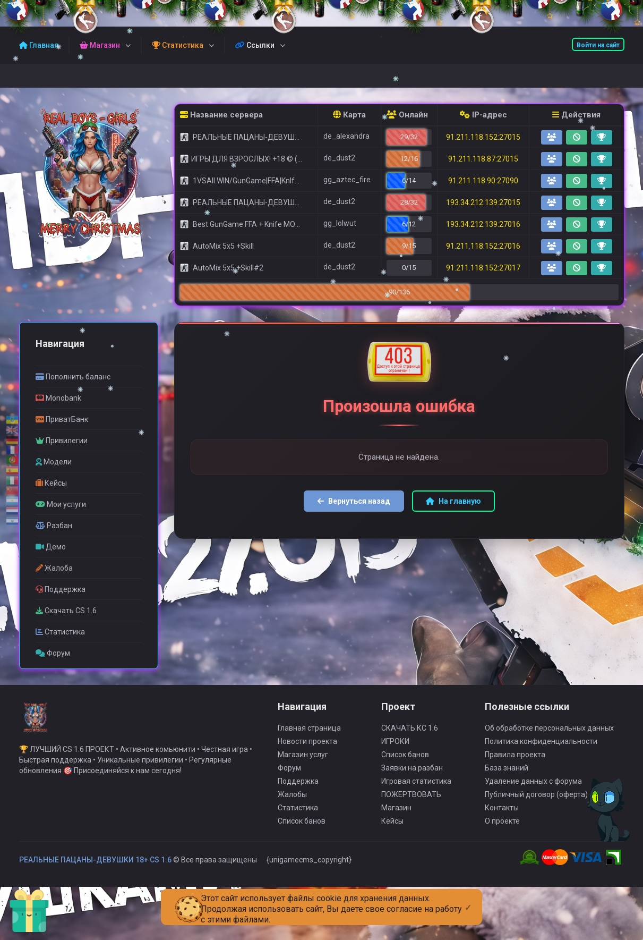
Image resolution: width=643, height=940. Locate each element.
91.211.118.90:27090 (483, 180)
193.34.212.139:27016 (483, 224)
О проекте (502, 826)
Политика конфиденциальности (541, 746)
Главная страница (309, 733)
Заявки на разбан (412, 773)
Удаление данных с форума (533, 786)
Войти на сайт (598, 45)
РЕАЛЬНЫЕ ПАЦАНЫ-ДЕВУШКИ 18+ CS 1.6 (95, 865)
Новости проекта (307, 746)
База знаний (506, 773)
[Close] (468, 899)
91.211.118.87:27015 (483, 159)
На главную (453, 501)
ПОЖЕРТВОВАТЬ (411, 799)
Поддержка (298, 786)
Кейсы (392, 826)
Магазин (396, 813)
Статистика (298, 813)
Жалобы (292, 799)
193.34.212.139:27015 (483, 202)
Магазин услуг (303, 760)
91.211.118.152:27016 (483, 246)
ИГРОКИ (395, 746)
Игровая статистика (416, 786)
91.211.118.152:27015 (483, 137)
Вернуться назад (354, 501)
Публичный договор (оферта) (536, 799)
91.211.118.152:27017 (483, 268)
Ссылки (255, 45)
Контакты (502, 813)
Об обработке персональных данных (549, 733)
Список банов (301, 826)
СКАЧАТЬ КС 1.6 (409, 733)
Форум (289, 773)
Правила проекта (515, 760)
